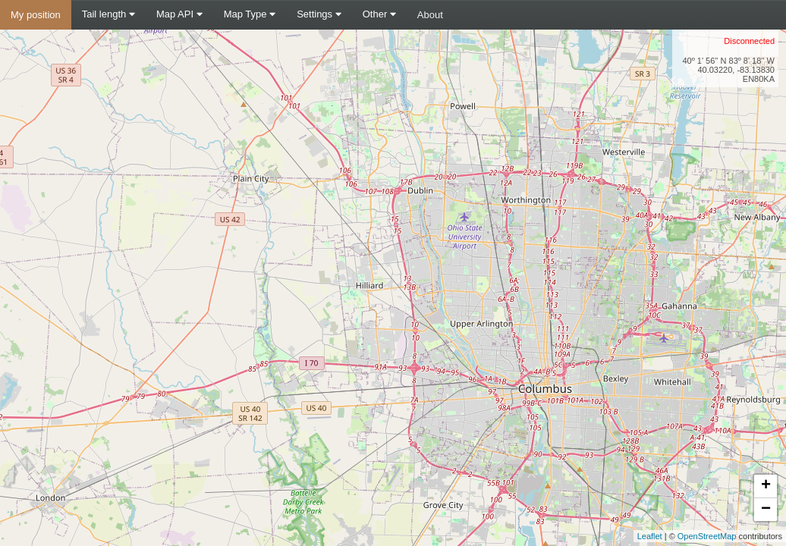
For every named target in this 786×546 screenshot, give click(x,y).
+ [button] (766, 486)
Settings (319, 14)
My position (36, 14)
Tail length (108, 14)
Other (379, 14)
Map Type (249, 14)
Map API (179, 14)
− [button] (766, 509)
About (430, 14)
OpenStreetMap (707, 536)
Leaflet (649, 536)
